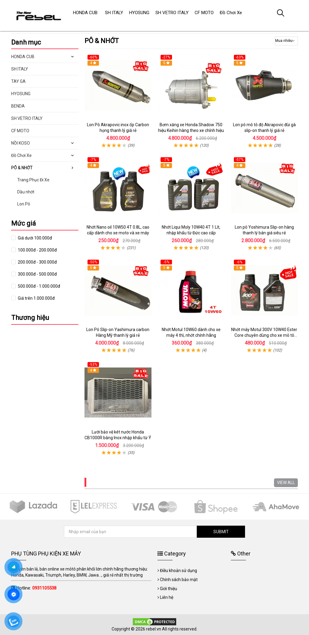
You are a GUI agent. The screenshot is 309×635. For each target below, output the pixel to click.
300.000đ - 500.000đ (37, 274)
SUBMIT (221, 531)
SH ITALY (19, 69)
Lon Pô (23, 204)
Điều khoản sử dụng (178, 570)
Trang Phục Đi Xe (33, 179)
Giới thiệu (168, 588)
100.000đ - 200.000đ (37, 250)
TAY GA (18, 81)
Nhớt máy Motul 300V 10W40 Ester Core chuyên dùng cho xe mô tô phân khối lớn (264, 335)
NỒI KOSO (20, 143)
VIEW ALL (286, 482)
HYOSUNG (20, 93)
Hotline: (36, 588)
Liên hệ (166, 597)
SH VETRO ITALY (27, 118)
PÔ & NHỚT (22, 167)
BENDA (18, 106)
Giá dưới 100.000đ (34, 238)
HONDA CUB (22, 56)
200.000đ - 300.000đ (37, 262)
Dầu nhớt (25, 191)
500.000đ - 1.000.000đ (38, 286)
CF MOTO (20, 130)
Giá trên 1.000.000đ (36, 298)
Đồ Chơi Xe (21, 155)
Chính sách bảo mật (179, 579)
